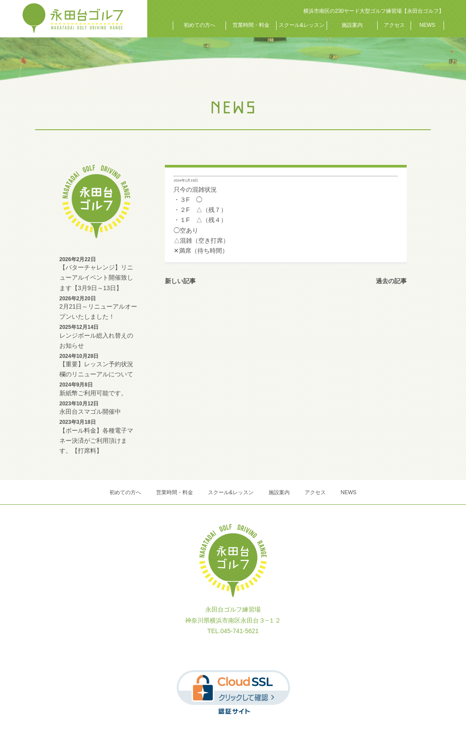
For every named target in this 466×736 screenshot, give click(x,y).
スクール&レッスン (301, 25)
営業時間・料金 (251, 25)
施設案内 (352, 25)
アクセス (394, 25)
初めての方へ (199, 25)
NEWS (427, 25)
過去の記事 (391, 280)
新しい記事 (180, 280)
